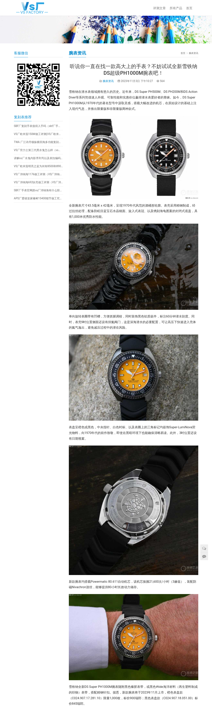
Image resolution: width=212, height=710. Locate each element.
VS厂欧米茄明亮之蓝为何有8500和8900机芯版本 (38, 166)
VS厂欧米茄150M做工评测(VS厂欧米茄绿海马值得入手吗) (38, 134)
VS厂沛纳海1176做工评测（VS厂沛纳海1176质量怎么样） (38, 174)
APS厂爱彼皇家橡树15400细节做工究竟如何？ (38, 198)
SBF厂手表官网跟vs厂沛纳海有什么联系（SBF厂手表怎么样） (38, 190)
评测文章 (159, 8)
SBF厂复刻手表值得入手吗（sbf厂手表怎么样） (38, 126)
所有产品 (176, 8)
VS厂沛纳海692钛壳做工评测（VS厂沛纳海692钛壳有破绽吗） (38, 182)
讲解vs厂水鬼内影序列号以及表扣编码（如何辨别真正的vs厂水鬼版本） (38, 158)
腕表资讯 (108, 81)
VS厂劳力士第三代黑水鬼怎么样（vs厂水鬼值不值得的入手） (38, 150)
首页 (189, 8)
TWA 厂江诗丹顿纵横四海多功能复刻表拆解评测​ (38, 142)
